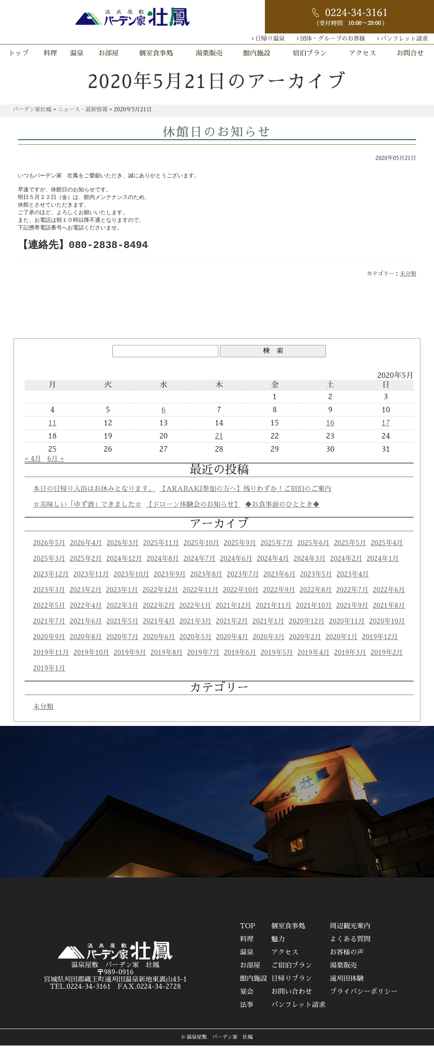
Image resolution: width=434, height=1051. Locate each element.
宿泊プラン (309, 53)
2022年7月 (352, 595)
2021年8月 (389, 611)
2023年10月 (132, 580)
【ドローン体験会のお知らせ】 (193, 510)
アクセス (362, 53)
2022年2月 (159, 611)
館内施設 (256, 53)
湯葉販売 (209, 53)
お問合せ (410, 53)
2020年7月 (122, 642)
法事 (246, 1010)
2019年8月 (166, 658)
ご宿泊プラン (291, 971)
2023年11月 (91, 580)
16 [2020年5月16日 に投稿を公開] (330, 428)
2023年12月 (51, 580)
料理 (50, 53)
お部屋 (108, 53)
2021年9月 (352, 611)
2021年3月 (195, 626)
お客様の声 (347, 957)
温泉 (76, 53)
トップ (18, 53)
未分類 (408, 279)
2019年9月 (130, 658)
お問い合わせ (291, 997)
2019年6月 (240, 658)
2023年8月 (206, 580)
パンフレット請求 (404, 38)
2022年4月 (86, 611)
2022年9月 (279, 595)
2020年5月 (195, 642)
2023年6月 (279, 580)
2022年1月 (195, 611)
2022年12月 (160, 595)
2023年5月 (316, 580)
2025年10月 (202, 548)
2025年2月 (86, 564)
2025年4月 (386, 548)
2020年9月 (49, 642)
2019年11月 (51, 658)
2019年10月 (91, 658)
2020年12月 (307, 626)
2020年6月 (159, 642)
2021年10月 (314, 611)
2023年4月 (353, 580)
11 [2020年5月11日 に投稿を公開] (52, 428)
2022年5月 (49, 611)
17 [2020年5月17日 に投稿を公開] (385, 428)
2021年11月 (274, 611)
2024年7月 (199, 564)
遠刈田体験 (347, 984)
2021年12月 (234, 611)
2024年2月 (346, 564)
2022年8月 (316, 595)
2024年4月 (273, 564)
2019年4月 (313, 658)
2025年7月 (277, 548)
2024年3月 (309, 564)
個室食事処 (156, 53)
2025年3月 (49, 564)
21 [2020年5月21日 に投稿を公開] (219, 441)
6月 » (55, 464)
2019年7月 (203, 658)
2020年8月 (86, 642)
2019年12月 (380, 642)
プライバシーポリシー (364, 997)
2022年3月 (122, 611)
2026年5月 (49, 548)
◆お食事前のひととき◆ (282, 510)
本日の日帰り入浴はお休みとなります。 (94, 494)
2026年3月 (122, 548)
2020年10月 (387, 626)
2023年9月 (169, 580)
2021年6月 (86, 626)
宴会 (246, 997)
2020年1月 (342, 642)
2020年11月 (347, 626)
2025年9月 (240, 548)
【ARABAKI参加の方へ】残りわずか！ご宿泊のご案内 (245, 494)
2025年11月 (161, 548)
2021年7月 (49, 626)
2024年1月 (383, 564)
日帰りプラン (291, 984)
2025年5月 (350, 548)
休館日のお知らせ (217, 132)
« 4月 (33, 464)
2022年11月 (201, 595)
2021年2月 (232, 626)
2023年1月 (122, 595)
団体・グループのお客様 (332, 38)
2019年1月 (49, 673)
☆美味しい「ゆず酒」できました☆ (87, 510)
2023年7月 (243, 580)
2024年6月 (236, 564)
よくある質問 (350, 944)
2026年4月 (86, 548)
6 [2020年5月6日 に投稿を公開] (163, 415)
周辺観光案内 (350, 931)
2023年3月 (49, 595)
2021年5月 (122, 626)
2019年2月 (386, 658)
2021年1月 (268, 626)
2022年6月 (389, 595)
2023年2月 (86, 595)
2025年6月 (313, 548)
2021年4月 (159, 626)
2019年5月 (277, 658)
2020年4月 (232, 642)
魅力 (278, 944)
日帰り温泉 (270, 38)
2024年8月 (163, 564)
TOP (247, 931)
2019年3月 (350, 658)
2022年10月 (241, 595)
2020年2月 (305, 642)
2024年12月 (124, 564)
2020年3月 (269, 642)
